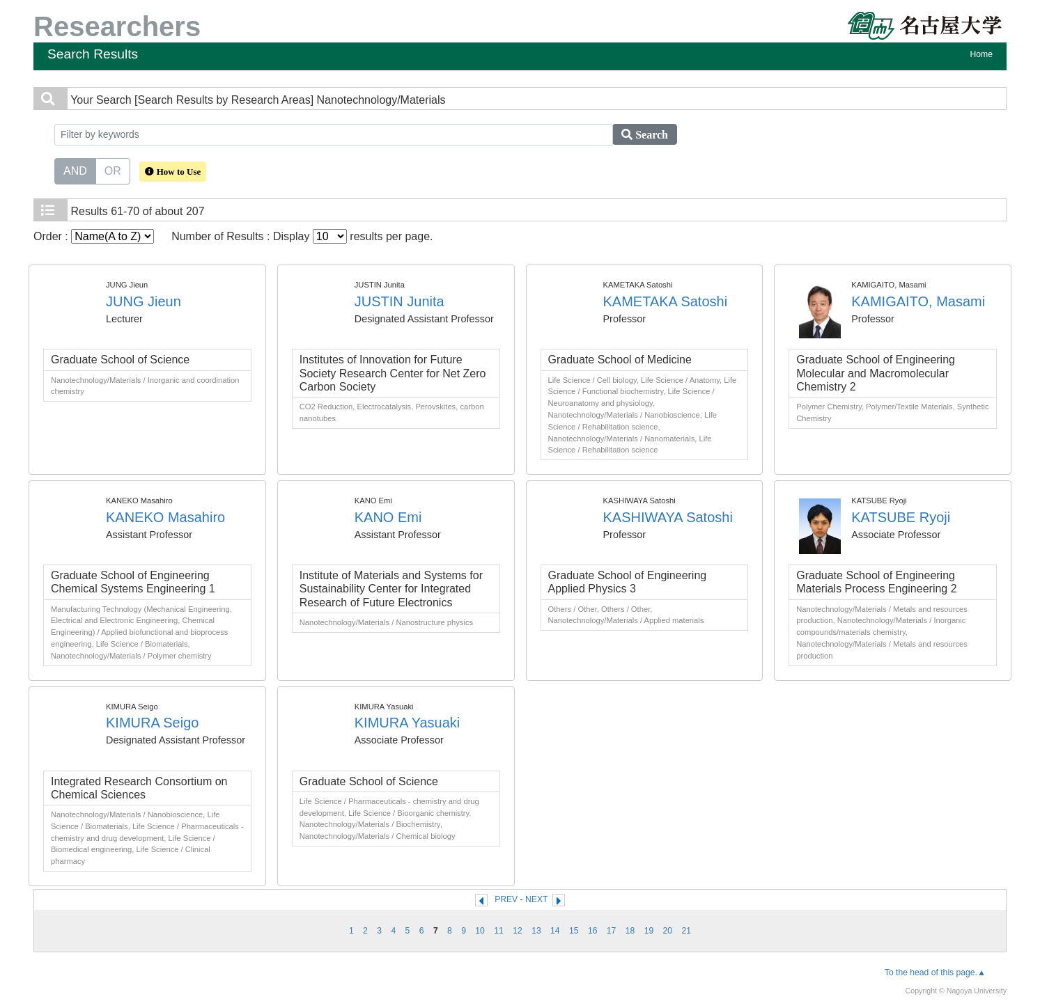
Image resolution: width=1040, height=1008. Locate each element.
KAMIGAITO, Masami (918, 301)
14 (555, 931)
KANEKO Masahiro (165, 517)
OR (112, 170)
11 (499, 931)
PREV (506, 899)
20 (668, 931)
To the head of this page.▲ (935, 972)
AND (75, 170)
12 (517, 931)
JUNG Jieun (143, 301)
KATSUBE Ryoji (900, 517)
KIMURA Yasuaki (407, 722)
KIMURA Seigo (152, 722)
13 (536, 931)
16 (593, 931)
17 (611, 931)
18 (630, 931)
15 (574, 931)
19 (649, 931)
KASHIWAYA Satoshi (668, 517)
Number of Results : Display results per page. (302, 236)
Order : (93, 236)
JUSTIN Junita (399, 301)
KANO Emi (388, 517)
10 (480, 931)
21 (687, 931)
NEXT (536, 899)
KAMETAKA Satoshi (665, 301)
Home (981, 54)
